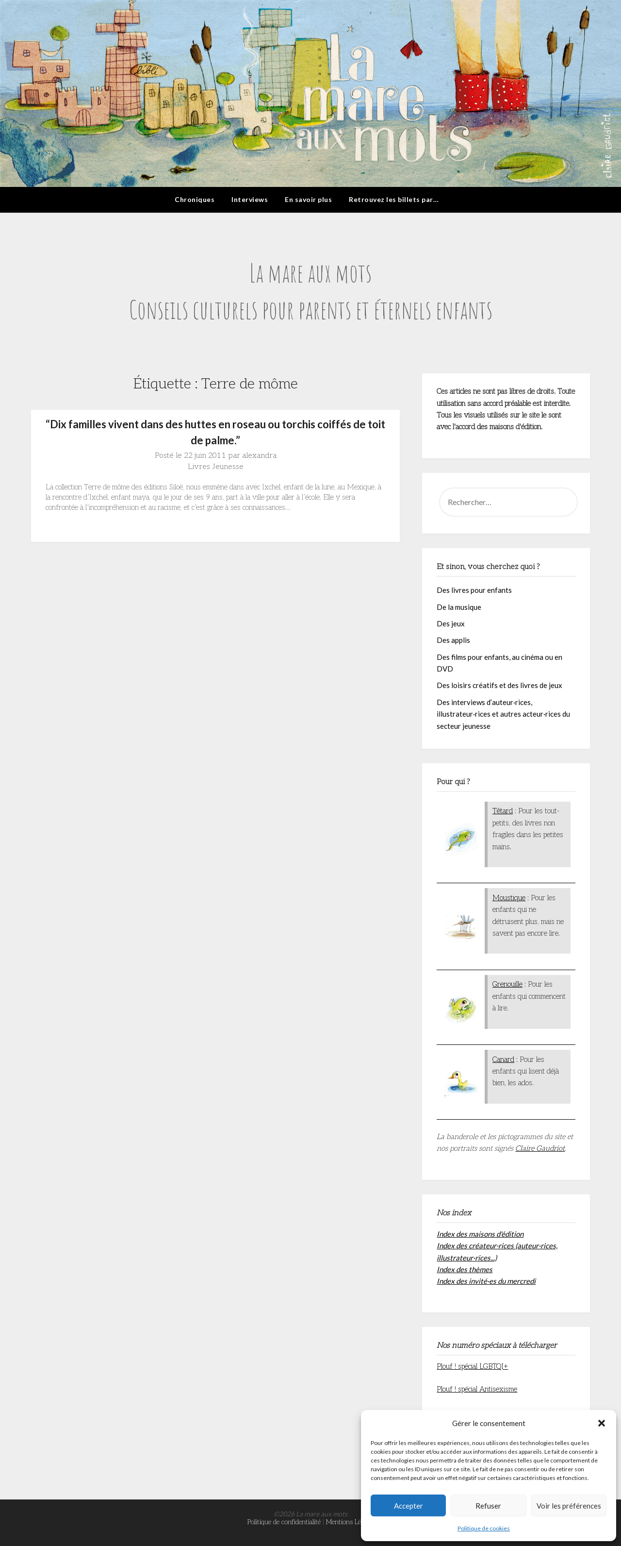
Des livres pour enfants (474, 590)
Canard (503, 1059)
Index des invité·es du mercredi (486, 1281)
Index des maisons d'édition (480, 1233)
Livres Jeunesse (216, 466)
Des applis (453, 640)
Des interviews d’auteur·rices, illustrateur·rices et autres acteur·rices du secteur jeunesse (503, 714)
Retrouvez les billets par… (394, 199)
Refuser (488, 1505)
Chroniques (194, 199)
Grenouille (507, 984)
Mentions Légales (350, 1522)
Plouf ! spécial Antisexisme (477, 1389)
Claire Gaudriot (540, 1148)
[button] (601, 1423)
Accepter (408, 1505)
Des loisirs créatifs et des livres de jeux (499, 685)
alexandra (259, 455)
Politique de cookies (484, 1528)
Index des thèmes (464, 1269)
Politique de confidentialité (284, 1522)
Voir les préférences (569, 1505)
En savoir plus (308, 199)
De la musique (459, 607)
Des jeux (451, 623)
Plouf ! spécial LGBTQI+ (472, 1366)
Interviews (249, 199)
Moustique (508, 897)
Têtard (502, 811)
